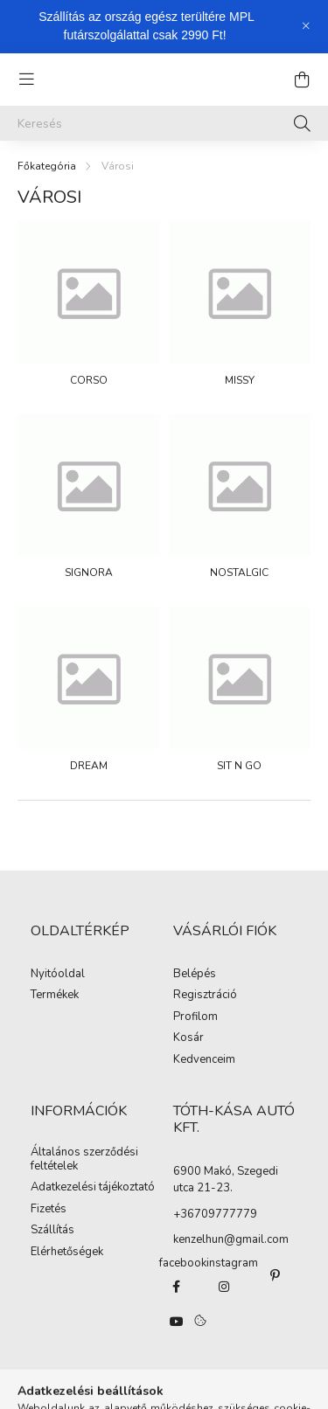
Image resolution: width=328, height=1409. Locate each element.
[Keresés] (164, 123)
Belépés (194, 975)
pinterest (275, 1275)
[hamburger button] (26, 79)
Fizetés (48, 1210)
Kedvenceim (204, 1060)
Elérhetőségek (67, 1253)
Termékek (55, 996)
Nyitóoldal (58, 975)
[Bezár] (306, 26)
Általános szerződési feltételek (84, 1159)
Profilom (195, 1017)
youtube (176, 1321)
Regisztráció (205, 996)
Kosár (188, 1038)
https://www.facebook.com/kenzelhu (176, 1286)
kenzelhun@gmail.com (231, 1239)
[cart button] (301, 79)
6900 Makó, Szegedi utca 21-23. (225, 1180)
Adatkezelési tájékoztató (93, 1188)
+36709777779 (215, 1214)
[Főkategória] (46, 166)
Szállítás (52, 1231)
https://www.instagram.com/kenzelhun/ (223, 1286)
